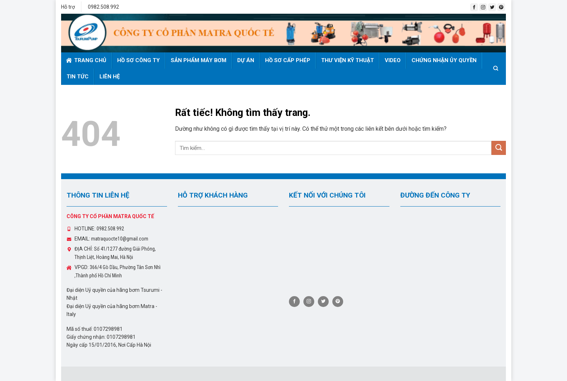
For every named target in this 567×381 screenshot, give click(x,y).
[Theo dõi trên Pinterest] (501, 7)
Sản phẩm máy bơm (198, 60)
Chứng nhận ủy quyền (444, 60)
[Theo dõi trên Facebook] (474, 7)
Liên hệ (109, 76)
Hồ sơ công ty (138, 60)
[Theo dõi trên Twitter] (492, 7)
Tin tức (78, 76)
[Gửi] (498, 148)
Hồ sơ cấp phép (287, 60)
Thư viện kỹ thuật (347, 60)
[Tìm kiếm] (497, 68)
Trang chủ (86, 60)
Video (393, 60)
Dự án (245, 60)
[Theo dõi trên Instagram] (483, 7)
